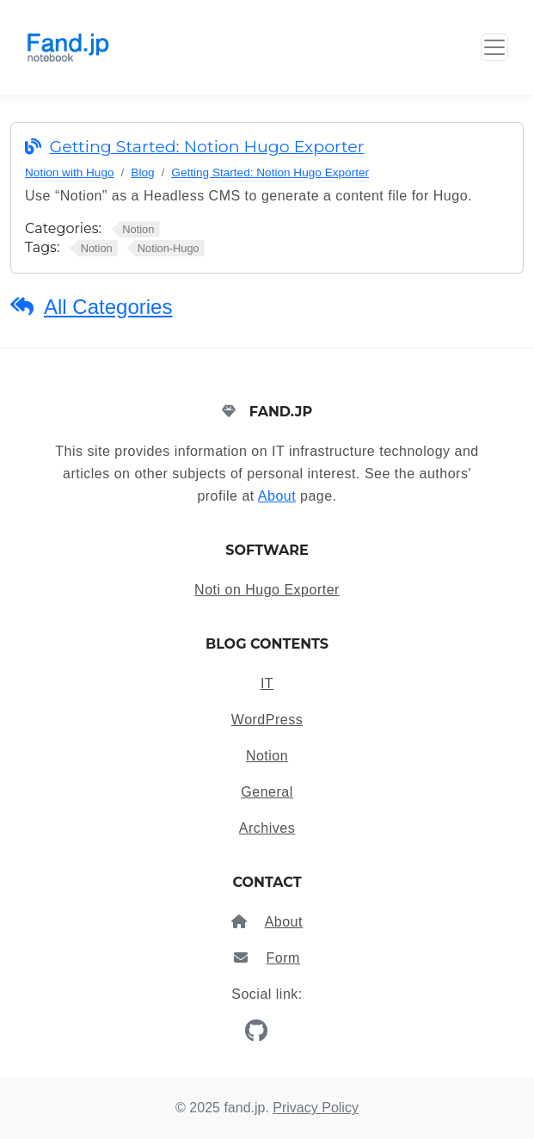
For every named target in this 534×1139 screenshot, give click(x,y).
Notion (267, 755)
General (266, 792)
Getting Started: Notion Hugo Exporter (207, 147)
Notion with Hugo (69, 172)
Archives (267, 828)
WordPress (267, 719)
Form (283, 958)
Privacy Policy (316, 1107)
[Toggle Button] (494, 47)
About (277, 496)
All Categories (108, 306)
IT (267, 683)
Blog (142, 172)
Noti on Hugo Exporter (267, 589)
